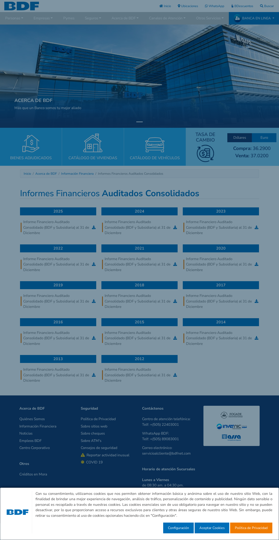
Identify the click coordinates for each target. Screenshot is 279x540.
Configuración (178, 528)
